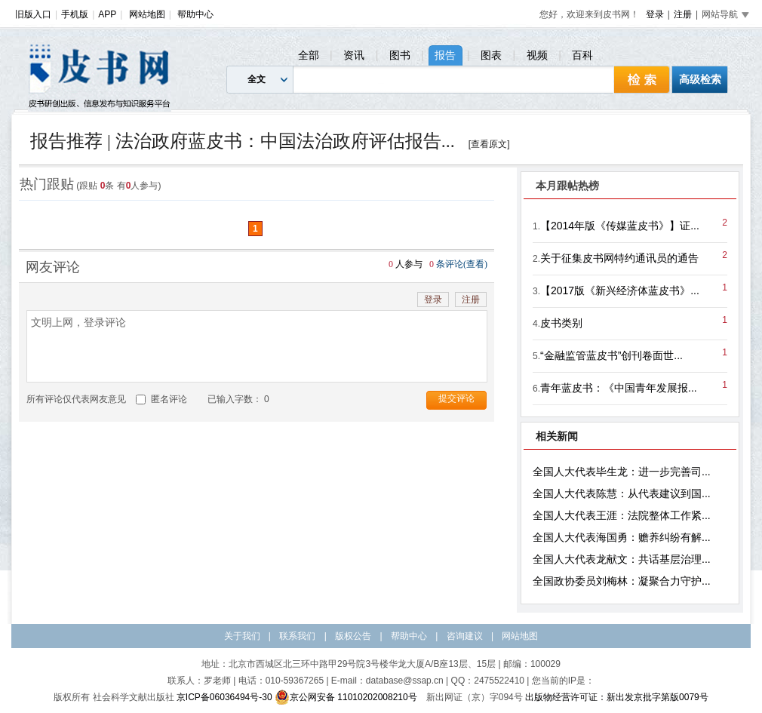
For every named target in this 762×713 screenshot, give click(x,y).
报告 (445, 55)
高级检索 (700, 79)
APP (107, 14)
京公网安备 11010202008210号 (346, 697)
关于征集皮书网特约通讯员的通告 (619, 258)
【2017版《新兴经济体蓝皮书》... (619, 290)
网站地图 (147, 14)
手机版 (74, 14)
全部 (308, 55)
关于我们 (242, 636)
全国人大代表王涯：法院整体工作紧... (622, 515)
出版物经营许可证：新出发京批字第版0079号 (616, 697)
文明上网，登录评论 (256, 346)
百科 (582, 55)
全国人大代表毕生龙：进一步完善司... (622, 472)
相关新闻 (557, 436)
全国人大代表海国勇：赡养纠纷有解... (622, 537)
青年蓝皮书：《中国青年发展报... (618, 388)
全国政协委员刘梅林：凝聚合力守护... (622, 581)
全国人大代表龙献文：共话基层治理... (622, 559)
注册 (683, 14)
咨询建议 (465, 636)
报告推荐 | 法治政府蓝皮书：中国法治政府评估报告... (242, 141)
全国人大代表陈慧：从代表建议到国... (622, 493)
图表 (491, 55)
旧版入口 (33, 14)
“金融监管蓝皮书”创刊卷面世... (611, 355)
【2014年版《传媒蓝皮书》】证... (619, 226)
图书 (399, 55)
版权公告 (353, 636)
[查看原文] (489, 144)
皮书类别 (561, 323)
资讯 (353, 55)
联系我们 (297, 636)
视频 (537, 55)
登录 (655, 14)
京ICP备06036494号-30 (224, 697)
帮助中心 (195, 14)
